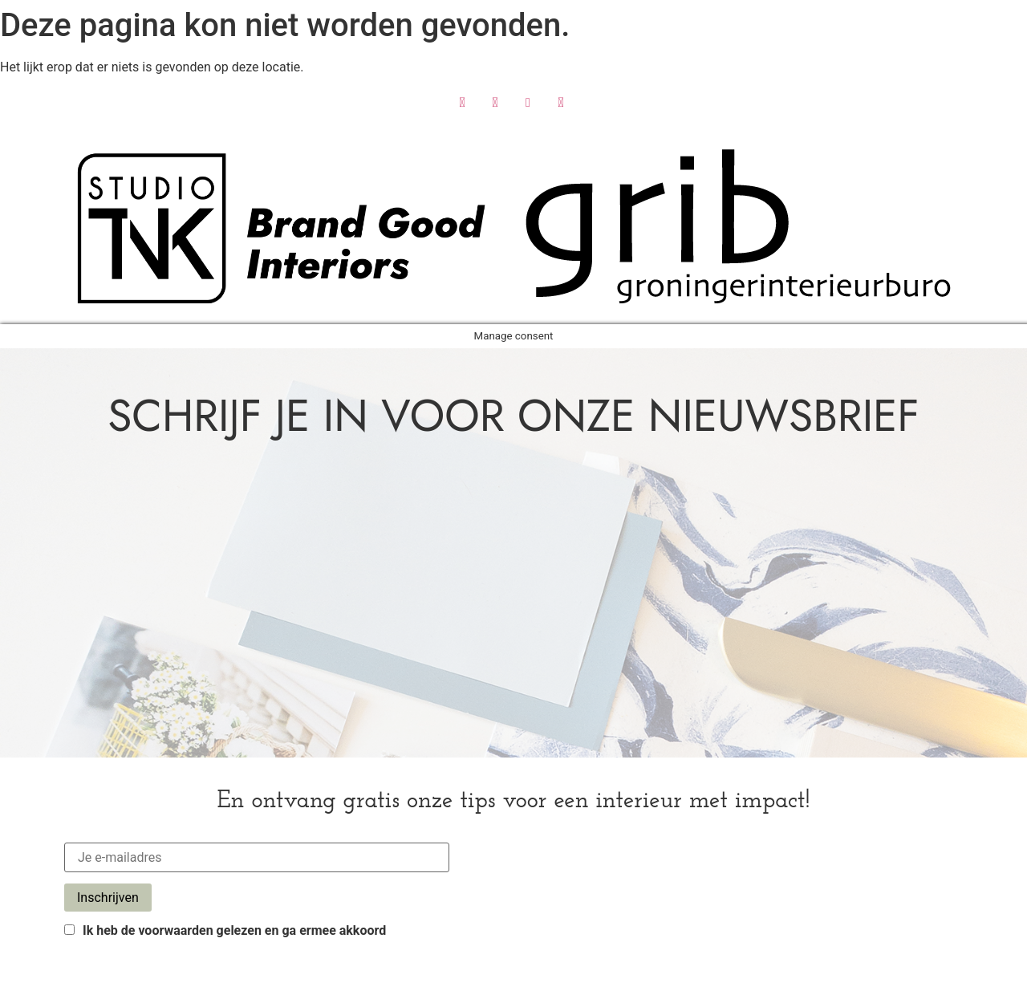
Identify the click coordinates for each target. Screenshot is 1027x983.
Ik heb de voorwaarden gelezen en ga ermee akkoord (225, 930)
